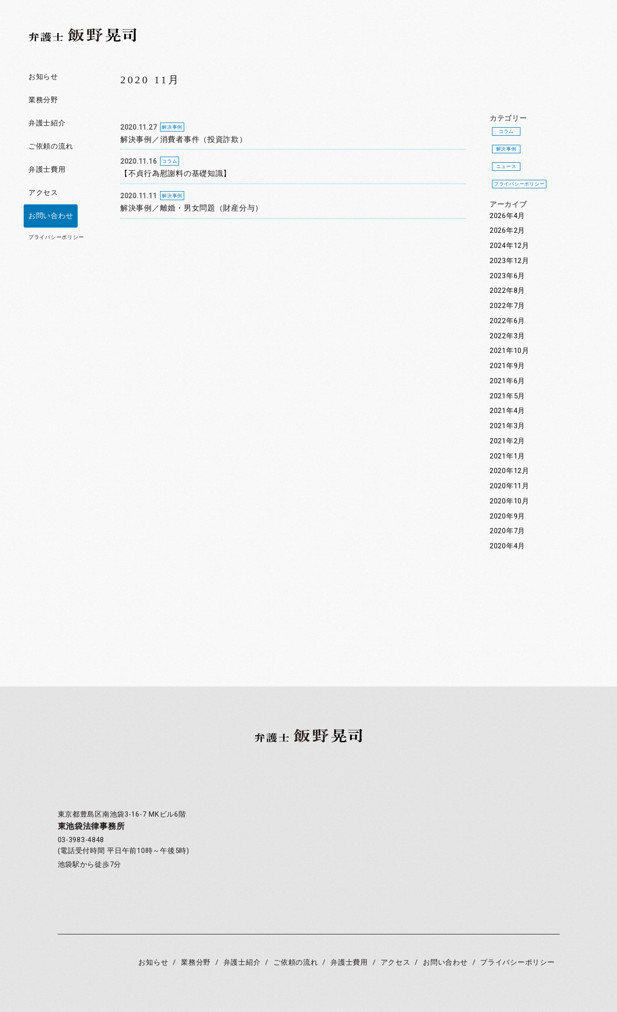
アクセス (43, 193)
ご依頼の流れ (50, 146)
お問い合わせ (50, 216)
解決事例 (506, 148)
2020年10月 (509, 501)
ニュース (506, 166)
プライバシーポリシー (56, 237)
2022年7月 (507, 306)
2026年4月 (507, 216)
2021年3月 (507, 426)
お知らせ (43, 77)
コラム (506, 131)
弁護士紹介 (47, 123)
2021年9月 (507, 366)
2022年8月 (507, 291)
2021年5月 (507, 396)
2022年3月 (507, 336)
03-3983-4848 (81, 840)
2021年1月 (507, 456)
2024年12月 (509, 246)
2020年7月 (507, 531)
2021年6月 (507, 381)
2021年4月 (507, 411)
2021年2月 (507, 441)
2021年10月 (509, 351)
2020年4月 (507, 546)
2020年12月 (509, 471)
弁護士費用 (47, 170)
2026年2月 (507, 231)
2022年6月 (507, 321)
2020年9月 (507, 516)
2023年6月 (507, 276)
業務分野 (43, 100)
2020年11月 (509, 486)
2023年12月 (509, 261)
